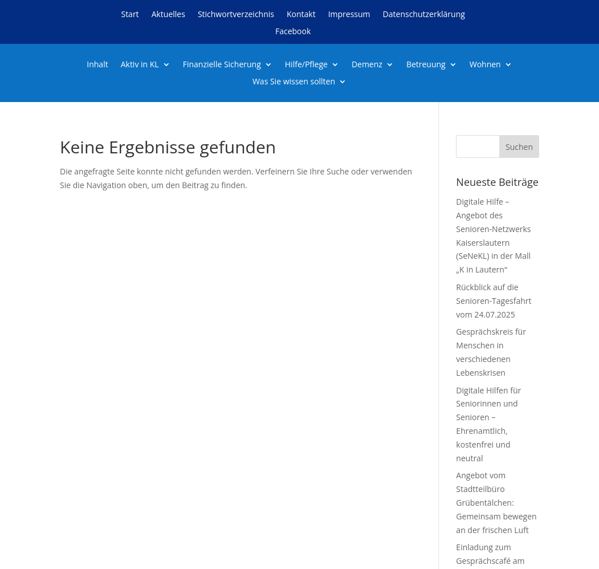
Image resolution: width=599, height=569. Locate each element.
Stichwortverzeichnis (236, 14)
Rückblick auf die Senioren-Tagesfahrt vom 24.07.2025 (493, 301)
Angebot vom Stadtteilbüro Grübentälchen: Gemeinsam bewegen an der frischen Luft (496, 502)
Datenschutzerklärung (424, 14)
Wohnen (485, 65)
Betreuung (426, 65)
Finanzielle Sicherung (222, 65)
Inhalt (97, 65)
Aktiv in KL (140, 65)
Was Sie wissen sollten (293, 82)
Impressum (349, 14)
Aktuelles (168, 14)
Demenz (367, 65)
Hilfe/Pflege (306, 65)
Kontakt (301, 14)
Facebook (293, 31)
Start (129, 14)
